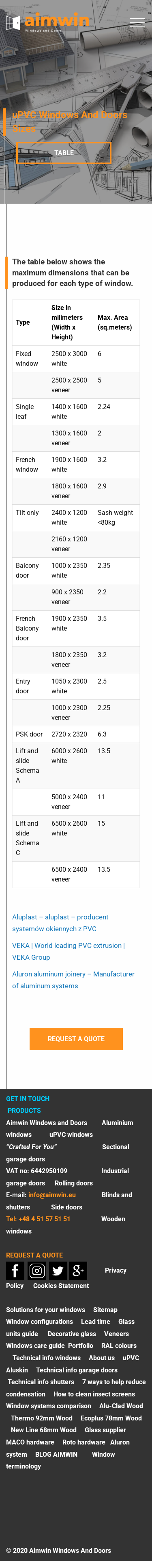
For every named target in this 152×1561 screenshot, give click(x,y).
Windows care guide (35, 1346)
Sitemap (105, 1310)
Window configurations (39, 1322)
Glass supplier (105, 1430)
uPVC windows (71, 1135)
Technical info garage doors (77, 1370)
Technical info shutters (41, 1382)
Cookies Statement (61, 1286)
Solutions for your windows (45, 1310)
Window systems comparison (48, 1406)
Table (64, 153)
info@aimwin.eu (52, 1195)
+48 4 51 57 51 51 (45, 1219)
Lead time (95, 1322)
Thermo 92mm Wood (42, 1418)
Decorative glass (72, 1334)
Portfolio (80, 1346)
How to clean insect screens (94, 1394)
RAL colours (119, 1346)
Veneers (116, 1334)
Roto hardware (83, 1442)
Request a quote (76, 1039)
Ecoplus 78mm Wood (111, 1418)
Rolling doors (74, 1183)
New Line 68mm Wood (44, 1430)
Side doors (66, 1207)
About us (102, 1358)
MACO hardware (30, 1442)
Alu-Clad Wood (121, 1406)
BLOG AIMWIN (56, 1454)
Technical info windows (47, 1358)
